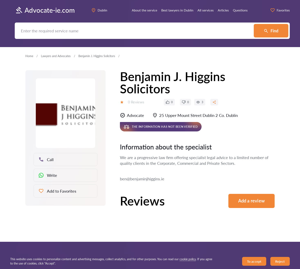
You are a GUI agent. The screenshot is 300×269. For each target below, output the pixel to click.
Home (29, 56)
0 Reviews (136, 102)
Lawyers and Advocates (56, 56)
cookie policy (187, 259)
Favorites (280, 10)
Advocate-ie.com (45, 10)
